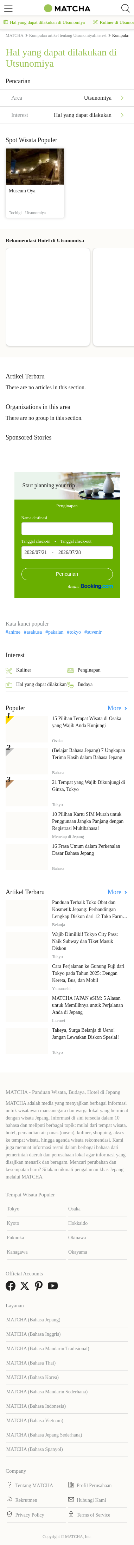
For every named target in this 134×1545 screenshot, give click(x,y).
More (115, 708)
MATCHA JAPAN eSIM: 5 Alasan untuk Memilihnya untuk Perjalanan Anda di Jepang (87, 1005)
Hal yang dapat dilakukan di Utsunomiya (44, 22)
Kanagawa (17, 1252)
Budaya (80, 685)
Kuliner (18, 670)
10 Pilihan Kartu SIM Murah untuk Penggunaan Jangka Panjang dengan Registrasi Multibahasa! (87, 821)
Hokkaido (78, 1223)
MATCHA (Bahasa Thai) (31, 1363)
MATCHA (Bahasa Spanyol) (34, 1449)
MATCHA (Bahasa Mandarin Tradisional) (47, 1348)
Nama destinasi (34, 517)
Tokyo (13, 1208)
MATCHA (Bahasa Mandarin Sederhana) (47, 1391)
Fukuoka (15, 1237)
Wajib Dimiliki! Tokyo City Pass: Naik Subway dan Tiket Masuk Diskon (85, 941)
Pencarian (67, 574)
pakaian (56, 632)
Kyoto (13, 1223)
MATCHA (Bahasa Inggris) (33, 1334)
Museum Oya (22, 190)
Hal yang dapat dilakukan (36, 685)
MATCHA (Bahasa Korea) (32, 1377)
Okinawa (77, 1237)
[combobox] (67, 528)
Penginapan (67, 505)
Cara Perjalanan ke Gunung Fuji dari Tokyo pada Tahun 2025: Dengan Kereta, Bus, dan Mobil (88, 973)
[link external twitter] (26, 1288)
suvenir (94, 632)
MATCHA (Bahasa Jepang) (33, 1319)
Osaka (74, 1208)
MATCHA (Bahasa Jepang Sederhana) (44, 1435)
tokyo (75, 632)
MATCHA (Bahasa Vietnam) (34, 1420)
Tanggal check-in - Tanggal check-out (56, 541)
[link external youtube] (54, 1288)
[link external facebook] (12, 1288)
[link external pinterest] (40, 1288)
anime (14, 632)
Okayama (77, 1252)
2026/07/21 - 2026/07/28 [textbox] (53, 552)
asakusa (34, 632)
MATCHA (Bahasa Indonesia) (36, 1406)
